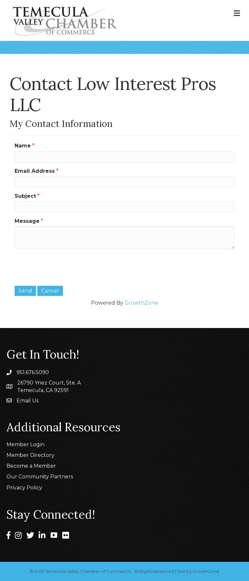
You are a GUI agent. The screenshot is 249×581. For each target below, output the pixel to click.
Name (23, 146)
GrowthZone (141, 303)
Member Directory (30, 455)
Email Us (28, 401)
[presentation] (64, 266)
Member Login (25, 444)
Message (27, 221)
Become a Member (31, 466)
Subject (25, 196)
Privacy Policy (24, 488)
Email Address (35, 171)
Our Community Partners (39, 477)
